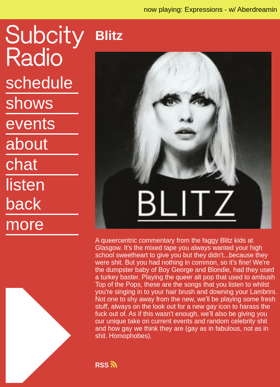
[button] (42, 225)
